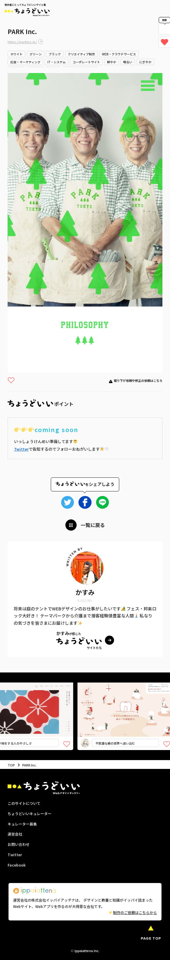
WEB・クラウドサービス (119, 54)
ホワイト (16, 54)
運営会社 (15, 833)
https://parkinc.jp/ (22, 41)
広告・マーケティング (25, 62)
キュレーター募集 (22, 823)
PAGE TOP (151, 938)
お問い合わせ (18, 844)
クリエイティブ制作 (81, 54)
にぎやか (145, 62)
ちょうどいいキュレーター (29, 813)
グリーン (35, 54)
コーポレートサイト (86, 62)
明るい (127, 62)
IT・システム (56, 62)
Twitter (21, 449)
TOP (11, 765)
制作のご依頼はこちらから (133, 912)
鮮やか (111, 62)
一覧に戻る (93, 525)
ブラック (55, 54)
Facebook (17, 864)
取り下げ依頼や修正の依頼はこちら (138, 380)
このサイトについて (24, 803)
